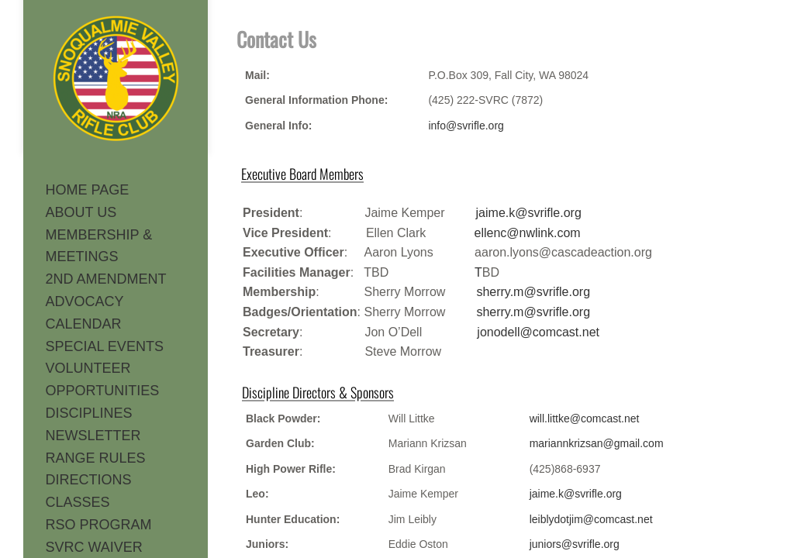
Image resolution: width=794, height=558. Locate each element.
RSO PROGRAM (99, 524)
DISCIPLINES (89, 413)
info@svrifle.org (465, 125)
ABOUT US (81, 212)
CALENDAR (84, 324)
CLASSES (78, 502)
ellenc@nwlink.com (527, 232)
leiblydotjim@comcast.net (591, 519)
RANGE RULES (96, 458)
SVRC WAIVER (94, 547)
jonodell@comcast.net (538, 332)
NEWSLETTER (93, 435)
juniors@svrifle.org (575, 544)
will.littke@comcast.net (585, 418)
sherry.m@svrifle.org (533, 291)
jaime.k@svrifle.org (576, 493)
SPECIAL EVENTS (105, 346)
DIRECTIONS (89, 479)
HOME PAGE (87, 190)
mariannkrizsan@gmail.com (597, 443)
